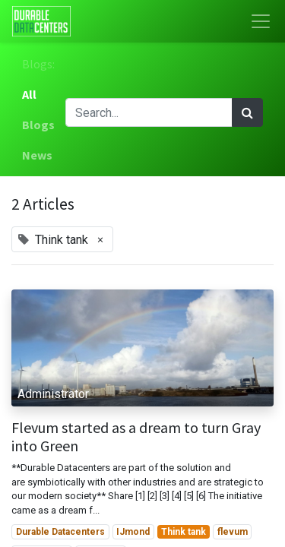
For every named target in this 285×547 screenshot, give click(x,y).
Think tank (183, 531)
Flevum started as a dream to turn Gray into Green (136, 437)
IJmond (133, 531)
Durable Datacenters (60, 531)
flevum (232, 531)
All (29, 94)
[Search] (247, 112)
